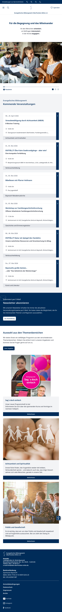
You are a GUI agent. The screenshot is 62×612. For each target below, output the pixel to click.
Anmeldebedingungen (11, 584)
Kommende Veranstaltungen (19, 104)
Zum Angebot (8, 348)
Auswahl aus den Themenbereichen (23, 332)
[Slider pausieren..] (7, 89)
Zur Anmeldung (9, 318)
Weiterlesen (31, 414)
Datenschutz (7, 587)
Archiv (5, 593)
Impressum (7, 590)
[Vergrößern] (31, 2)
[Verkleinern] (36, 2)
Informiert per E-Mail (12, 299)
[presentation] (53, 89)
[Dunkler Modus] (40, 2)
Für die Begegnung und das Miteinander (31, 23)
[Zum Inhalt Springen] (27, 2)
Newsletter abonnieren (16, 302)
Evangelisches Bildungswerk (15, 100)
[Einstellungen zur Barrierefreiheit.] (22, 2)
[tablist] (55, 89)
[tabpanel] (31, 49)
